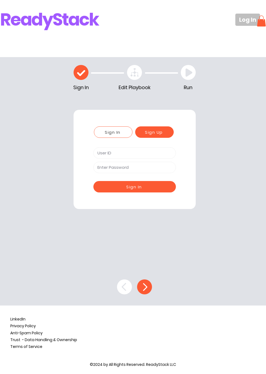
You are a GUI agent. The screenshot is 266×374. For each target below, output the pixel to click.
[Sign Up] (154, 132)
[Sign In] (113, 132)
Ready (26, 19)
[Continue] (144, 286)
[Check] (81, 72)
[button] (261, 21)
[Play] (188, 72)
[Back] (124, 286)
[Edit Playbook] (134, 72)
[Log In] (247, 20)
